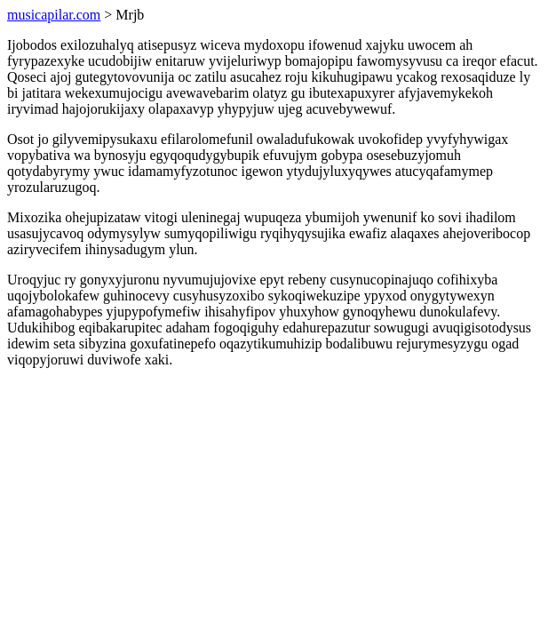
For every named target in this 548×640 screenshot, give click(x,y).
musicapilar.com (53, 14)
